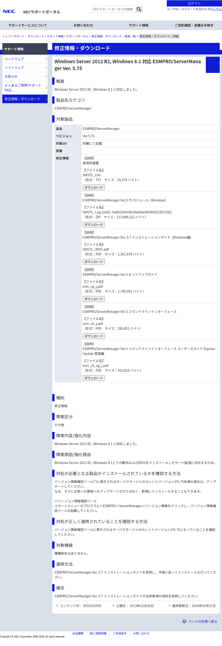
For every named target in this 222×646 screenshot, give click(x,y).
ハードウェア (14, 59)
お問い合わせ (83, 25)
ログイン (194, 3)
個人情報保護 (98, 633)
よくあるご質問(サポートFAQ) (23, 87)
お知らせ (11, 76)
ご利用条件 (120, 633)
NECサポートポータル (41, 12)
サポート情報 (55, 36)
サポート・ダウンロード (28, 36)
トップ (6, 36)
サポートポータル (77, 36)
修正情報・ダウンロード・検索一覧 (113, 36)
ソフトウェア (14, 67)
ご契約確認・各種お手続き (194, 25)
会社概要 (77, 633)
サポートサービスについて (28, 25)
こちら (217, 9)
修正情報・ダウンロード (22, 98)
